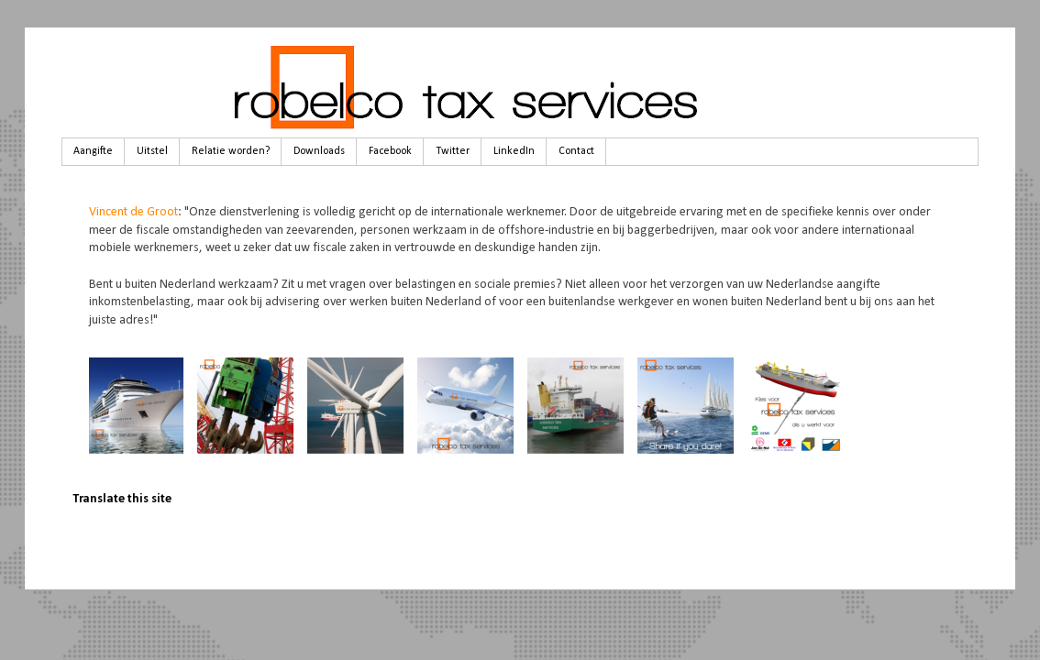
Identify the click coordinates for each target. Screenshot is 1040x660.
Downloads (319, 151)
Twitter (453, 151)
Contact (576, 151)
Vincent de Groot (133, 212)
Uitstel (152, 151)
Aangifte (93, 151)
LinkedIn (514, 151)
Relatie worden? (231, 151)
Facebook (390, 151)
